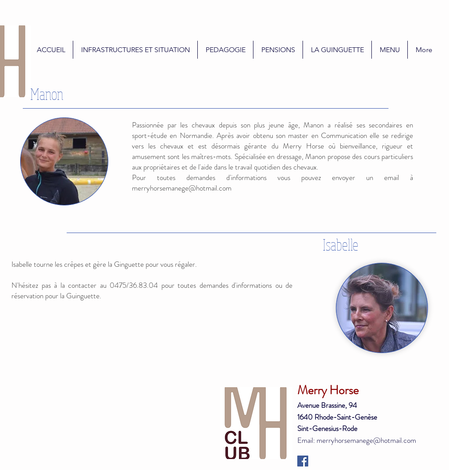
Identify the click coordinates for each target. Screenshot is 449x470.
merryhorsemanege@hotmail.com (182, 188)
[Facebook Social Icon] (302, 461)
